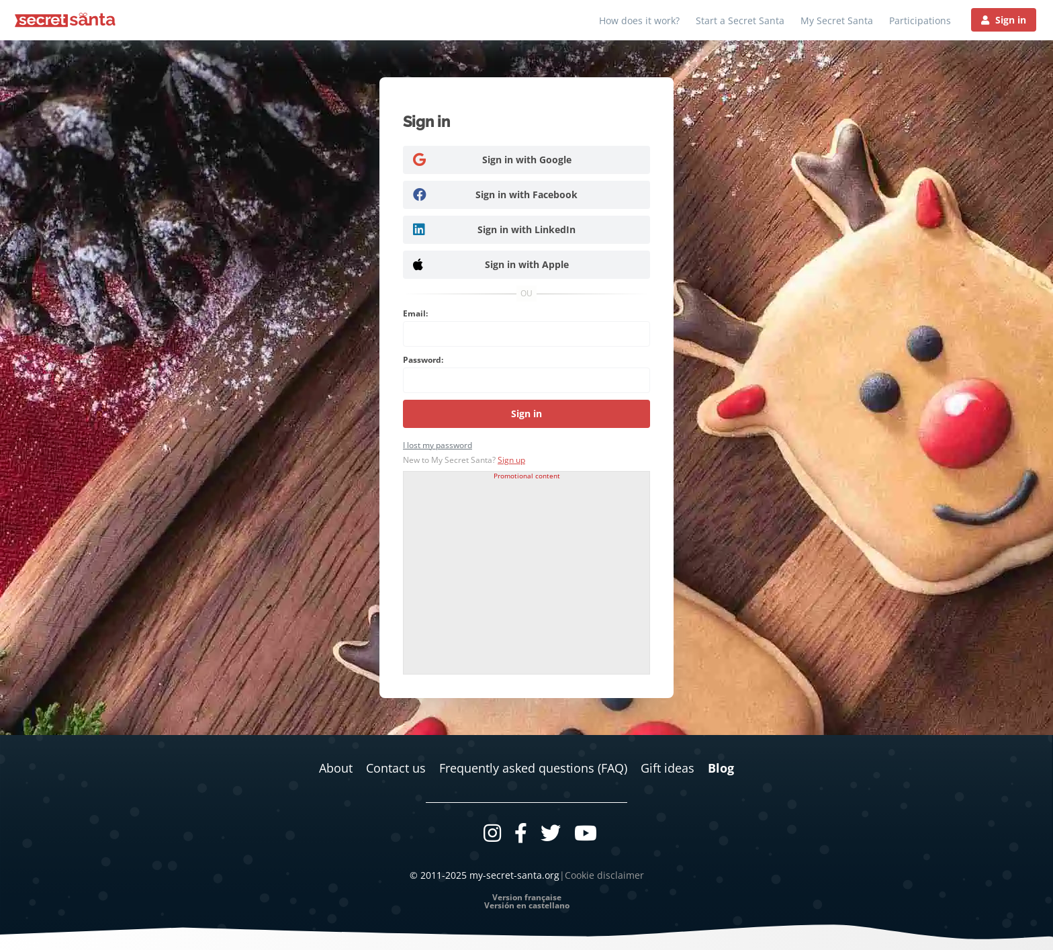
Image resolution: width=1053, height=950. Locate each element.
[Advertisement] (526, 573)
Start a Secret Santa (740, 21)
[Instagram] (492, 833)
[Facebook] (520, 833)
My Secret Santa (836, 21)
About (336, 768)
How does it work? (639, 21)
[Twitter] (551, 833)
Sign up (511, 460)
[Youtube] (585, 833)
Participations (920, 21)
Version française (526, 898)
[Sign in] (1003, 20)
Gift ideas (667, 768)
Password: (423, 359)
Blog (721, 768)
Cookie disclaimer (604, 875)
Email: (415, 313)
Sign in (526, 413)
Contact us (396, 768)
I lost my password (437, 445)
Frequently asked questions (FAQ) (533, 768)
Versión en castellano (526, 906)
